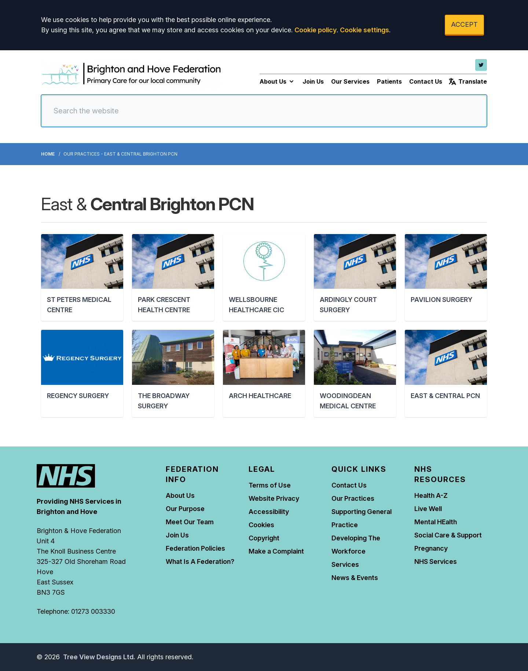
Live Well (428, 509)
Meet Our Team (190, 522)
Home (48, 154)
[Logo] (131, 74)
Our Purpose (185, 509)
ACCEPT (464, 24)
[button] (82, 277)
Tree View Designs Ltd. (99, 657)
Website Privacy (274, 498)
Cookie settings (364, 30)
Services (345, 564)
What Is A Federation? (200, 561)
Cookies (261, 525)
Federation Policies (195, 548)
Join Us (313, 81)
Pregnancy (431, 548)
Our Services (350, 81)
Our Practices (352, 498)
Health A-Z (431, 495)
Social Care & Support (448, 535)
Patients (389, 81)
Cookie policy (315, 30)
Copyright (264, 538)
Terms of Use (270, 485)
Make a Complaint (276, 551)
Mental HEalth (435, 522)
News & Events (354, 577)
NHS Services (435, 561)
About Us (277, 81)
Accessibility (269, 511)
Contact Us (425, 81)
